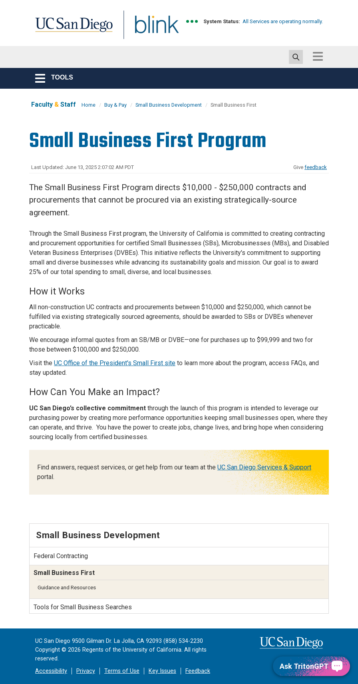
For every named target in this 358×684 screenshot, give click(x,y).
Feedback (197, 671)
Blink (149, 29)
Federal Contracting (61, 556)
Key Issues (162, 671)
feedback (315, 167)
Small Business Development (168, 105)
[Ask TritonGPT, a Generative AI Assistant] (311, 666)
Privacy (85, 671)
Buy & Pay (115, 105)
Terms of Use (121, 671)
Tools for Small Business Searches (83, 607)
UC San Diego (71, 29)
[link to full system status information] (192, 21)
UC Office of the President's (114, 363)
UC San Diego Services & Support (264, 467)
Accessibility (51, 671)
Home (88, 105)
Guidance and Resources (67, 587)
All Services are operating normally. (283, 21)
